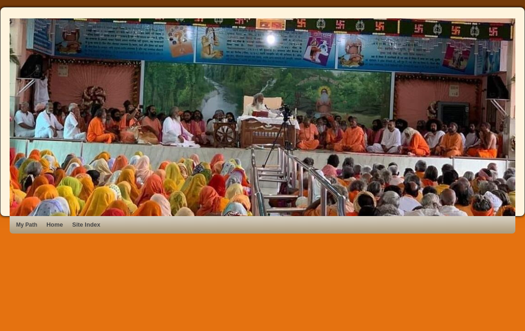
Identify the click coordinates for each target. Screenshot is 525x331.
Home (54, 224)
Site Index (86, 224)
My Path (26, 225)
